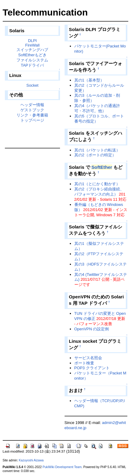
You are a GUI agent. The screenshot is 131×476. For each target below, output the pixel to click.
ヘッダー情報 (32, 104)
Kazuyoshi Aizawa (31, 460)
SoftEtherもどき (32, 55)
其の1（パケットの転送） (97, 150)
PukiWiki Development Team (62, 467)
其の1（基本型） (89, 80)
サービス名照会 (88, 358)
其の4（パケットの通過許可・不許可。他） (97, 108)
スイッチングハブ (32, 49)
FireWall (32, 45)
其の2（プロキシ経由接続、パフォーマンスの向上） (99, 191)
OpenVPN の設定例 (91, 329)
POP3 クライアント (92, 368)
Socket (33, 85)
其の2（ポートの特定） (95, 155)
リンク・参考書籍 (32, 115)
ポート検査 (84, 363)
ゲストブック (32, 110)
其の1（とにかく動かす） (97, 184)
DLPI (32, 40)
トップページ (32, 120)
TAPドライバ (32, 65)
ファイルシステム (32, 60)
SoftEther (101, 167)
